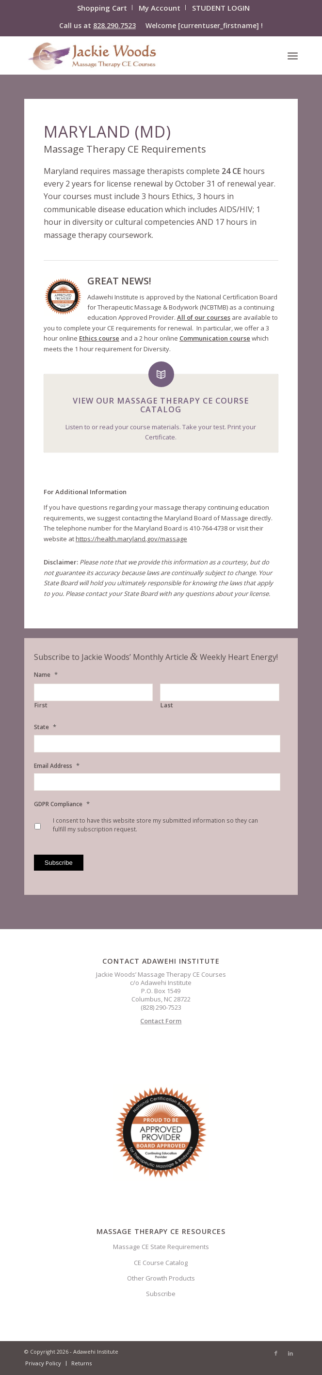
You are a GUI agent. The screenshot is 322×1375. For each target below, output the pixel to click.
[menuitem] (102, 7)
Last (167, 705)
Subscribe (161, 1293)
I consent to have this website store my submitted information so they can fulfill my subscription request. (155, 824)
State (45, 727)
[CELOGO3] (133, 55)
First (41, 705)
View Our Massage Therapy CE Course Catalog (161, 405)
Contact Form (160, 1020)
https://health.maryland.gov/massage (131, 538)
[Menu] (293, 55)
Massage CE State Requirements (161, 1246)
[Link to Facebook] (276, 1353)
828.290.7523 (114, 25)
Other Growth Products (161, 1278)
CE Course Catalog (161, 1262)
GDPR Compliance (62, 804)
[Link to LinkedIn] (290, 1353)
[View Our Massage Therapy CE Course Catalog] (161, 374)
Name (46, 675)
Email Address (57, 766)
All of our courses (203, 317)
